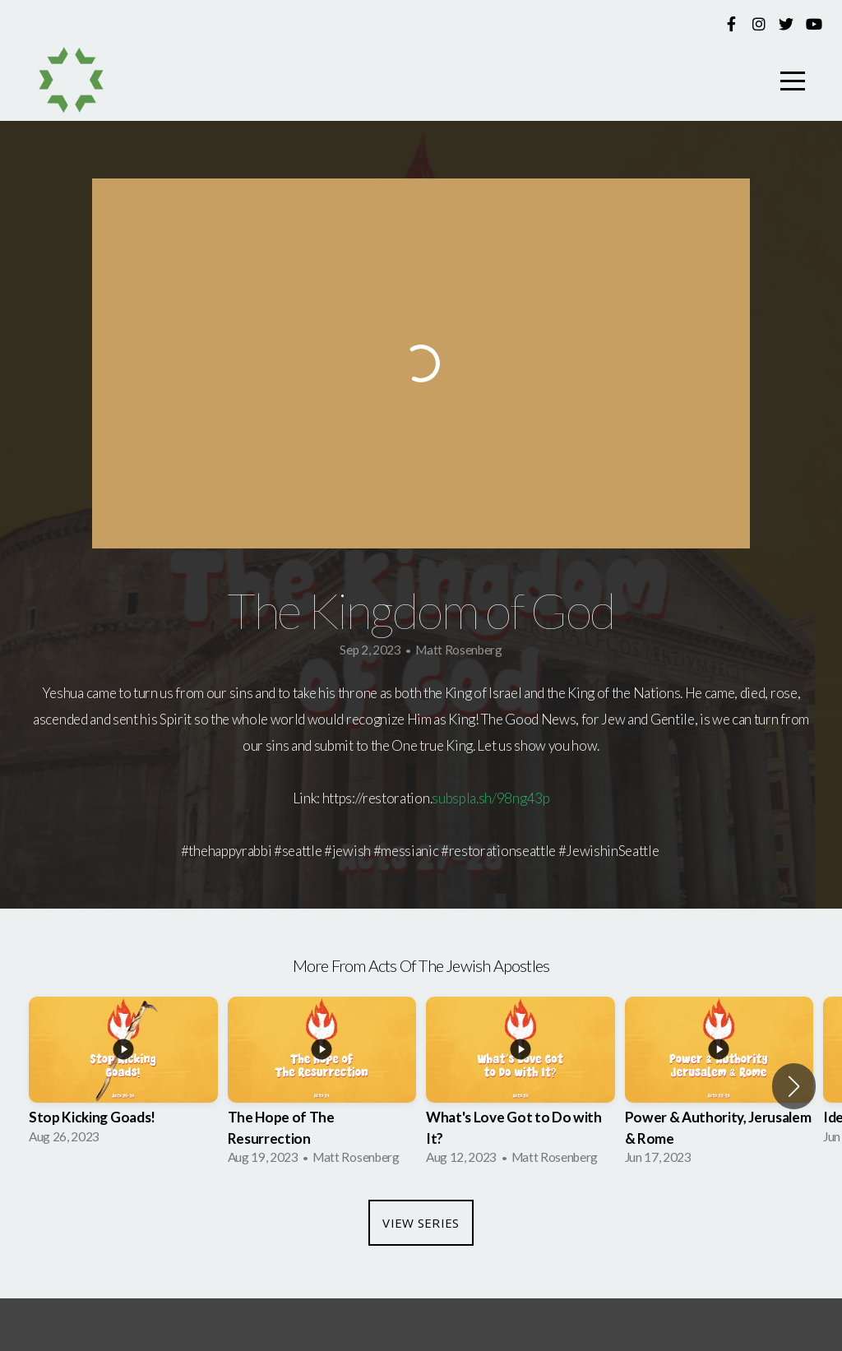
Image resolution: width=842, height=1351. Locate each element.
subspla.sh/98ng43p (490, 798)
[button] (794, 1086)
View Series (420, 1223)
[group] (123, 1075)
